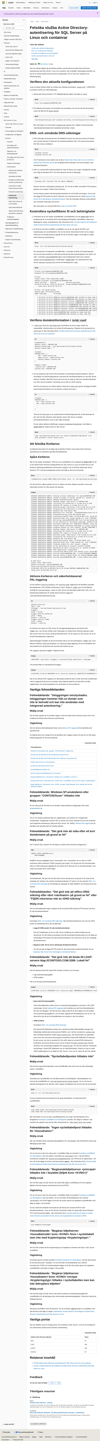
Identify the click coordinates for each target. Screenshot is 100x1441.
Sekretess (48, 1437)
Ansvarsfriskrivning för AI (9, 1437)
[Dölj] (24, 20)
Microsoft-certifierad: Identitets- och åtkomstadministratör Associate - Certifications (57, 1412)
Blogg (34, 1437)
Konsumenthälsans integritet (63, 1437)
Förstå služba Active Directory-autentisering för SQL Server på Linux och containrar (62, 1363)
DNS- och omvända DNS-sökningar (42, 51)
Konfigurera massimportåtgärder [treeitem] (13, 218)
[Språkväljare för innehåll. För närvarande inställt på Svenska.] (6, 1432)
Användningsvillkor (81, 1437)
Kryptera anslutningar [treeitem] (13, 163)
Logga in (95, 2)
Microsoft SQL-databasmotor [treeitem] (14, 50)
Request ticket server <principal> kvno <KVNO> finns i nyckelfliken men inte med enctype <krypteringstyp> (63, 780)
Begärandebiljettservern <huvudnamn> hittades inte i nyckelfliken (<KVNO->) (54, 777)
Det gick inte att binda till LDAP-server (42, 766)
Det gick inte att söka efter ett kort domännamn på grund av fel (50, 754)
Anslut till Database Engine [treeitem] (13, 53)
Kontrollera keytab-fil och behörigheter (68, 1260)
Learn (32, 21)
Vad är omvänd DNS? (69, 206)
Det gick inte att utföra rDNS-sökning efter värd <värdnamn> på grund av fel (54, 758)
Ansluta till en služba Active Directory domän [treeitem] (16, 187)
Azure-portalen (74, 8)
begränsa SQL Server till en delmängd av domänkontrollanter (55, 952)
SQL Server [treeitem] (7, 32)
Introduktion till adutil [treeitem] (15, 176)
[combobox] (13, 24)
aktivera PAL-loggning (70, 728)
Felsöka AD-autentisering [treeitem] (13, 197)
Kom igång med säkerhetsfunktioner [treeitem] (13, 147)
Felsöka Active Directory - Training (41, 1402)
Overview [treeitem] (10, 142)
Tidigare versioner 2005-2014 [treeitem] (13, 39)
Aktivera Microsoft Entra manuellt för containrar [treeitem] (16, 212)
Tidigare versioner (24, 1437)
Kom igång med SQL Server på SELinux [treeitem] (15, 159)
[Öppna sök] (90, 2)
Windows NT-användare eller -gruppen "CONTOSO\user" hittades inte (52, 751)
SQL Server (44, 21)
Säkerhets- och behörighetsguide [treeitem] (12, 153)
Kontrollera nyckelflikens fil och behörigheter (44, 53)
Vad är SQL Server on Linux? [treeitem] (14, 124)
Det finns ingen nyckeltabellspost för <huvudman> (46, 773)
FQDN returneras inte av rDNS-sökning (43, 762)
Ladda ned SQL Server (89, 8)
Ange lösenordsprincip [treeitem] (15, 207)
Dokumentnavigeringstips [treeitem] (11, 36)
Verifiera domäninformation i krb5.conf (42, 56)
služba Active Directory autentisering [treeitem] (15, 172)
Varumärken (5, 1440)
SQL (37, 21)
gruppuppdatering (36, 808)
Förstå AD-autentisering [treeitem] (16, 192)
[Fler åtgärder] (95, 21)
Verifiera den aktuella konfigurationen (42, 48)
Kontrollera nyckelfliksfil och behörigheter (52, 1119)
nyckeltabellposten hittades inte (40, 769)
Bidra (41, 1437)
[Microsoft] (3, 2)
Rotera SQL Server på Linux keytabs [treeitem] (15, 203)
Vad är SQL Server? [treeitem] (11, 46)
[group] (65, 120)
